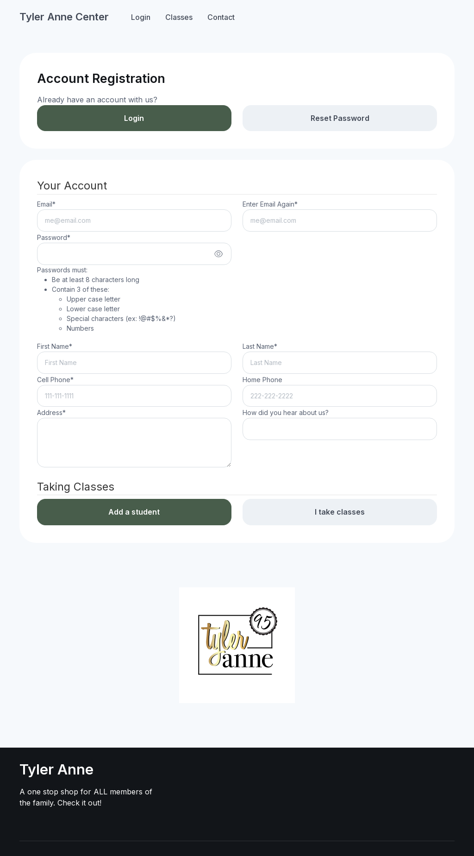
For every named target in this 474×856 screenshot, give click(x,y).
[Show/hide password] (218, 253)
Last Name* (260, 346)
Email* (46, 204)
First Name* (54, 346)
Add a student (134, 511)
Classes (179, 17)
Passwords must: (106, 299)
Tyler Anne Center (64, 17)
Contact (221, 17)
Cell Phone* (55, 380)
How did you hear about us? (286, 412)
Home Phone (262, 380)
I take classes (340, 511)
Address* (51, 412)
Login (140, 17)
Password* (53, 237)
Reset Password (340, 118)
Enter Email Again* (270, 204)
